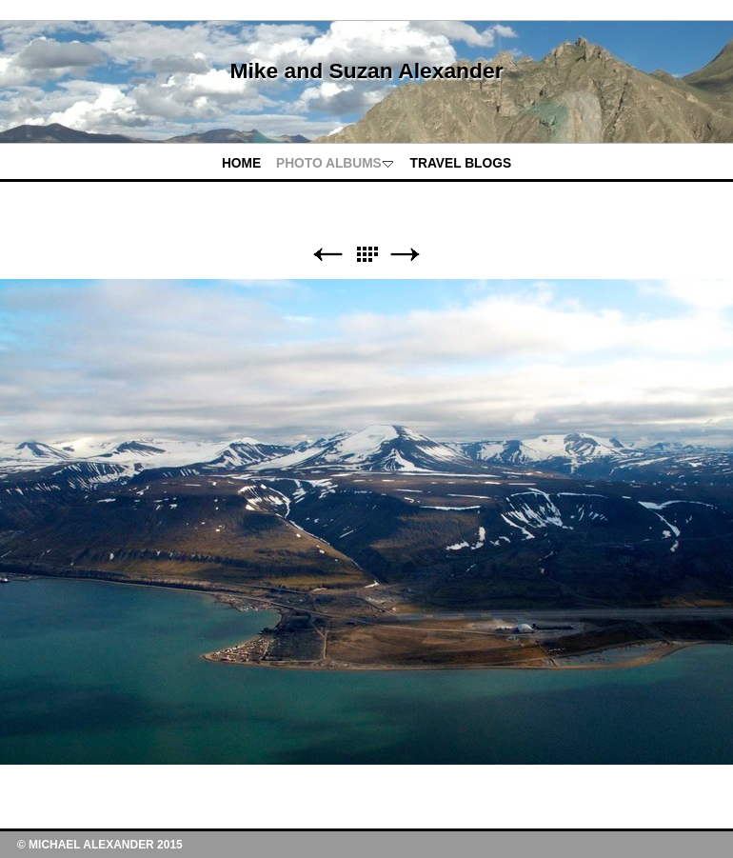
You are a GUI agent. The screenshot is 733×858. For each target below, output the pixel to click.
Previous (327, 255)
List (366, 255)
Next (405, 255)
